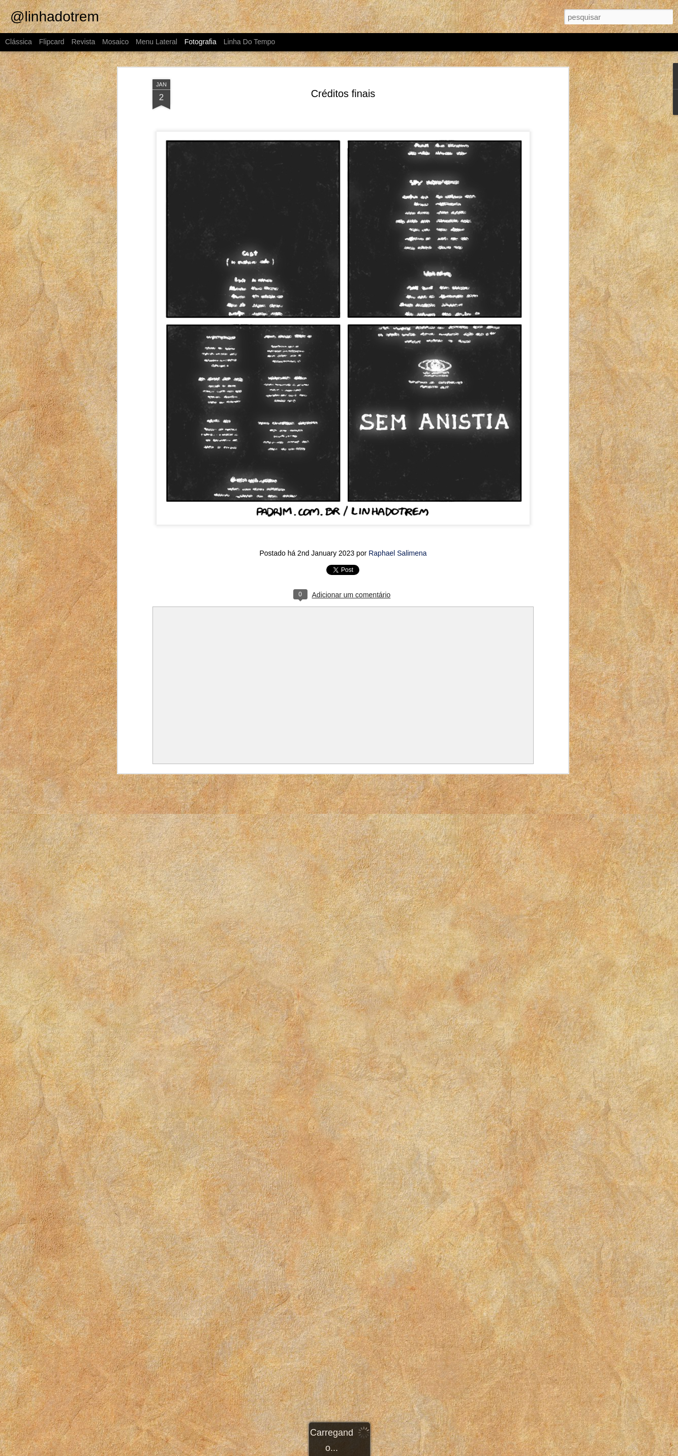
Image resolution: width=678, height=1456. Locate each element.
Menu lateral (156, 42)
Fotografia (200, 42)
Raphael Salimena (397, 553)
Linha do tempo (249, 42)
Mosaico (115, 42)
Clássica (18, 42)
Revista (83, 42)
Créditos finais (343, 93)
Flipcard (52, 42)
